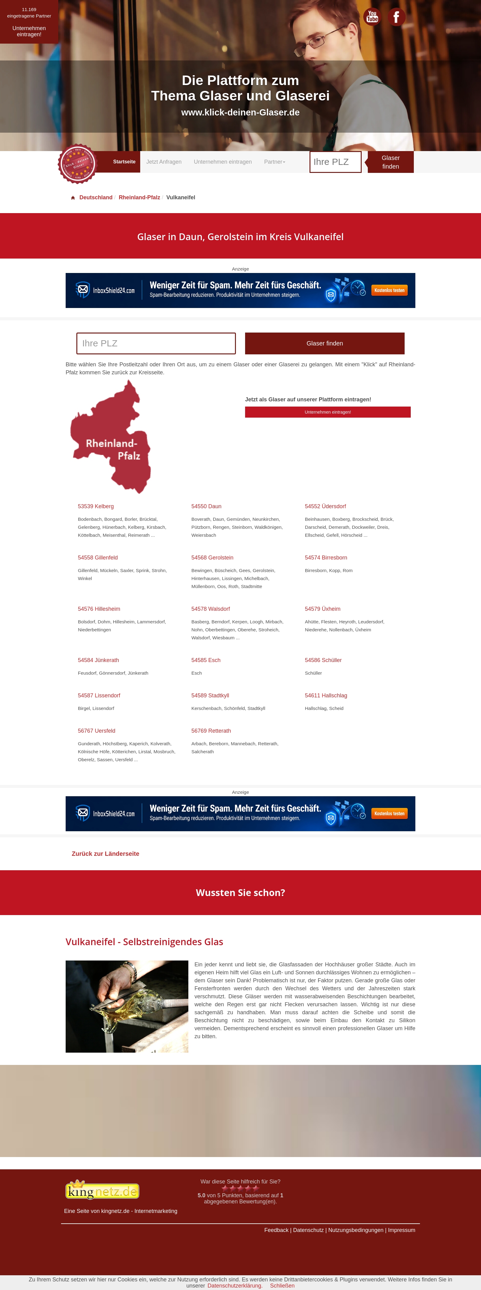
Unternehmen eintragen (223, 162)
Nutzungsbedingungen (355, 1230)
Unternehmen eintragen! (328, 412)
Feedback (276, 1230)
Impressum (401, 1230)
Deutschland (91, 197)
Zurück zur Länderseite (105, 853)
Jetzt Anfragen (164, 162)
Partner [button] (274, 162)
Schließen (282, 1286)
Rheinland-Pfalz (139, 197)
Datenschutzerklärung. (235, 1286)
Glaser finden (391, 162)
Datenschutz (308, 1230)
